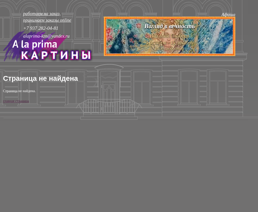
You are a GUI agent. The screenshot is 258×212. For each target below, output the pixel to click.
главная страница (16, 101)
